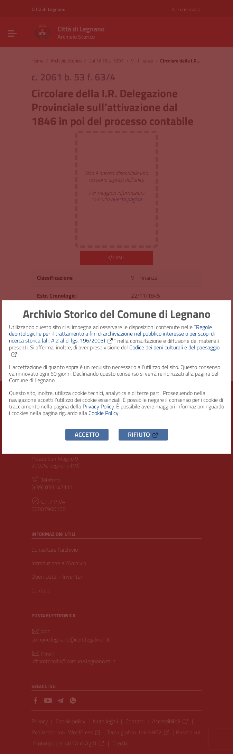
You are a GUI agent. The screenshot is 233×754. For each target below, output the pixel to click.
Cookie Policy (103, 413)
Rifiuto (143, 434)
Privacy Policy (98, 406)
